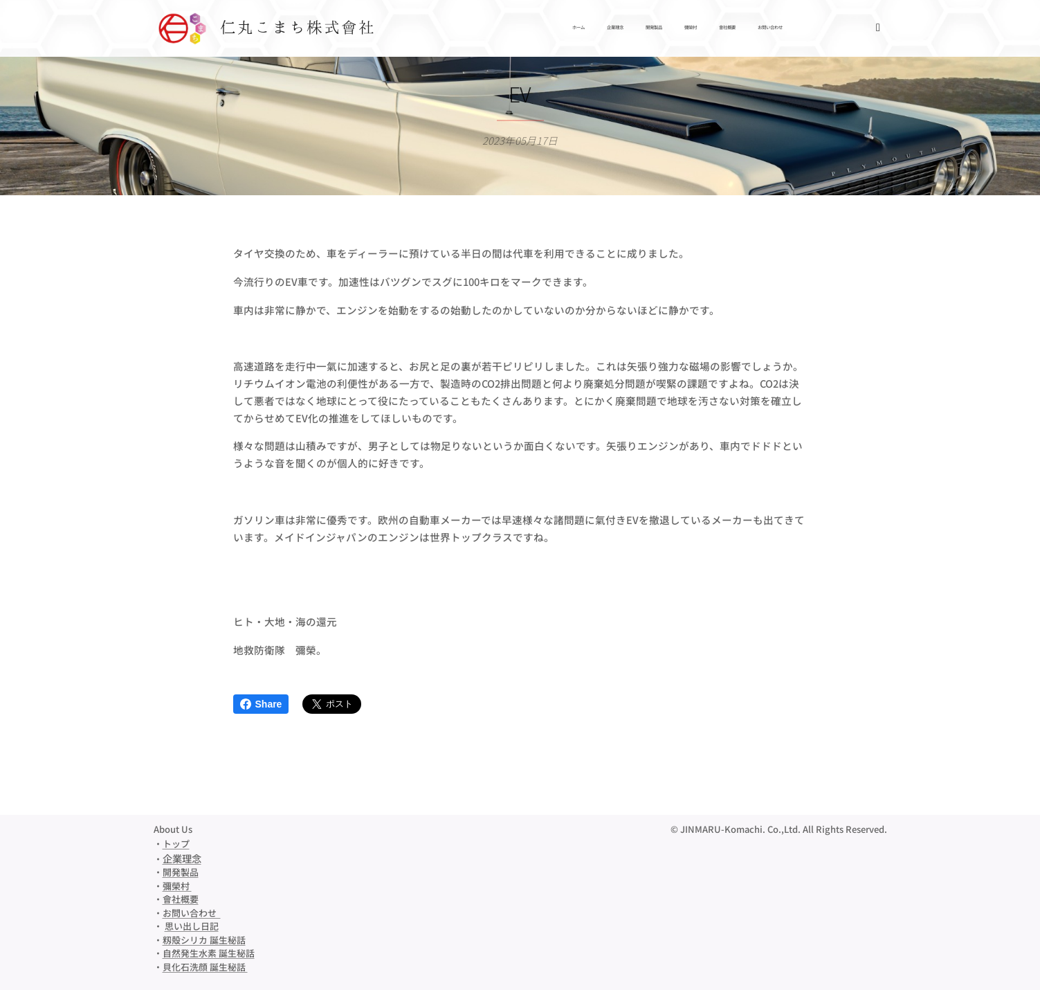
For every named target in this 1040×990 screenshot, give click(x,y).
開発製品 (181, 872)
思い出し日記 (192, 926)
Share (261, 704)
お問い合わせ (192, 912)
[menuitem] (691, 28)
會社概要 (181, 899)
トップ (176, 843)
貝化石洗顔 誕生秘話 (205, 966)
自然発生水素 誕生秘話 (209, 953)
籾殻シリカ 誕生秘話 (204, 939)
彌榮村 (177, 885)
